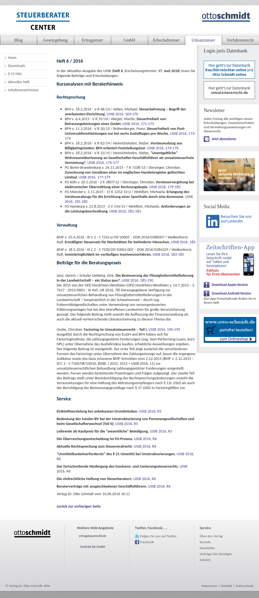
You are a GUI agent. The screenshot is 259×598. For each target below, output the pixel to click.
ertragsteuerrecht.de (92, 536)
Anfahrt (205, 560)
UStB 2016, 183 (183, 241)
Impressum (209, 586)
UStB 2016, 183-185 (168, 254)
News (12, 57)
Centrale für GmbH (92, 547)
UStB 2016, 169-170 (122, 114)
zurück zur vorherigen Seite (79, 506)
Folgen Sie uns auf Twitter (158, 536)
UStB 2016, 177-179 (94, 177)
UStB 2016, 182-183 (125, 211)
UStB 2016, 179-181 (165, 186)
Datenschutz (245, 586)
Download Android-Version (231, 293)
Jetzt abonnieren (224, 139)
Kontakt (205, 542)
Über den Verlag (211, 536)
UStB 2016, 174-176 (163, 148)
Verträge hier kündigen (216, 554)
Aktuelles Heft (19, 82)
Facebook (147, 542)
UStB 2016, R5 (150, 411)
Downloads (16, 65)
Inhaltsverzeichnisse (23, 90)
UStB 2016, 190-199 (164, 329)
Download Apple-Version (230, 285)
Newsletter (207, 548)
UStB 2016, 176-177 (103, 162)
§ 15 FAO (15, 74)
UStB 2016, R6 (145, 438)
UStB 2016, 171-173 (138, 123)
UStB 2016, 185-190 (137, 280)
